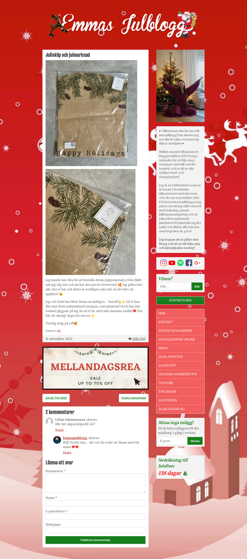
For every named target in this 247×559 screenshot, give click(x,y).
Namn (51, 498)
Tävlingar (167, 391)
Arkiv (163, 348)
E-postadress (57, 511)
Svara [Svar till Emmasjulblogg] (67, 452)
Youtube (165, 383)
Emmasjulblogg (75, 438)
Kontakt (165, 322)
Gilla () (137, 339)
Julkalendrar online (176, 339)
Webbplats (53, 525)
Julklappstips (170, 356)
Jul (59, 330)
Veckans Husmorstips (177, 374)
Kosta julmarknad (134, 397)
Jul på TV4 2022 (56, 397)
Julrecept (167, 365)
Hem (161, 313)
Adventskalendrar (175, 330)
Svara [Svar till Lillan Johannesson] (59, 430)
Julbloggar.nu (171, 409)
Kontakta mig (180, 300)
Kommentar (56, 471)
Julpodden (167, 400)
